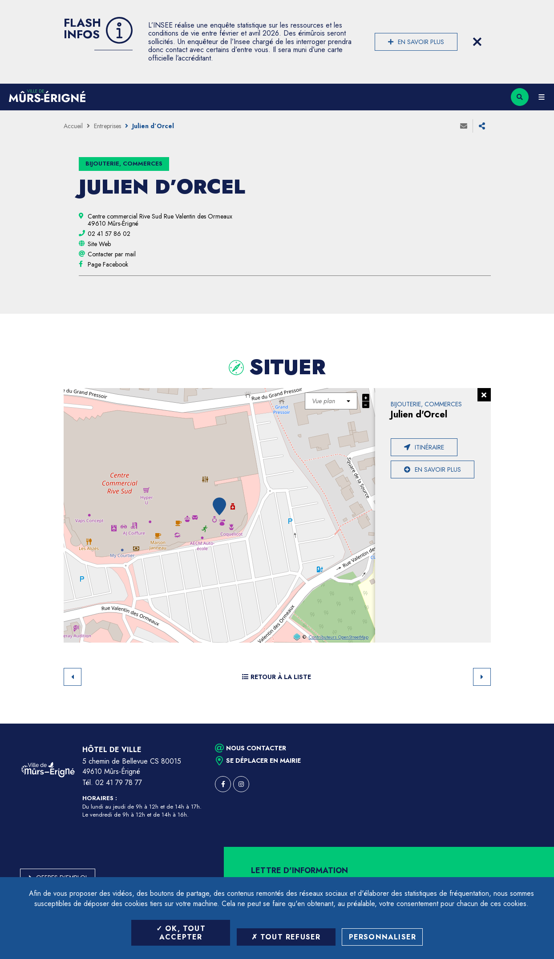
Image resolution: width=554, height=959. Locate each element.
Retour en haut (531, 723)
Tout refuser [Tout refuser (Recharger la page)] (286, 937)
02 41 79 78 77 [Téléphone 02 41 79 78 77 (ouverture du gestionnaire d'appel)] (118, 782)
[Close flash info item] (477, 42)
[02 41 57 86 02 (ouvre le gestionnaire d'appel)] (109, 233)
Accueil (73, 125)
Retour (72, 677)
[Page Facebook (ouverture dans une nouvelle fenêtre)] (108, 264)
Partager (482, 126)
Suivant (482, 677)
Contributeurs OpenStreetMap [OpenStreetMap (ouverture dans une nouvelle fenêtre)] (338, 637)
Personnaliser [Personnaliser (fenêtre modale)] (383, 937)
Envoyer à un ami (464, 126)
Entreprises (107, 125)
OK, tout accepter (181, 932)
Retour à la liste (276, 676)
